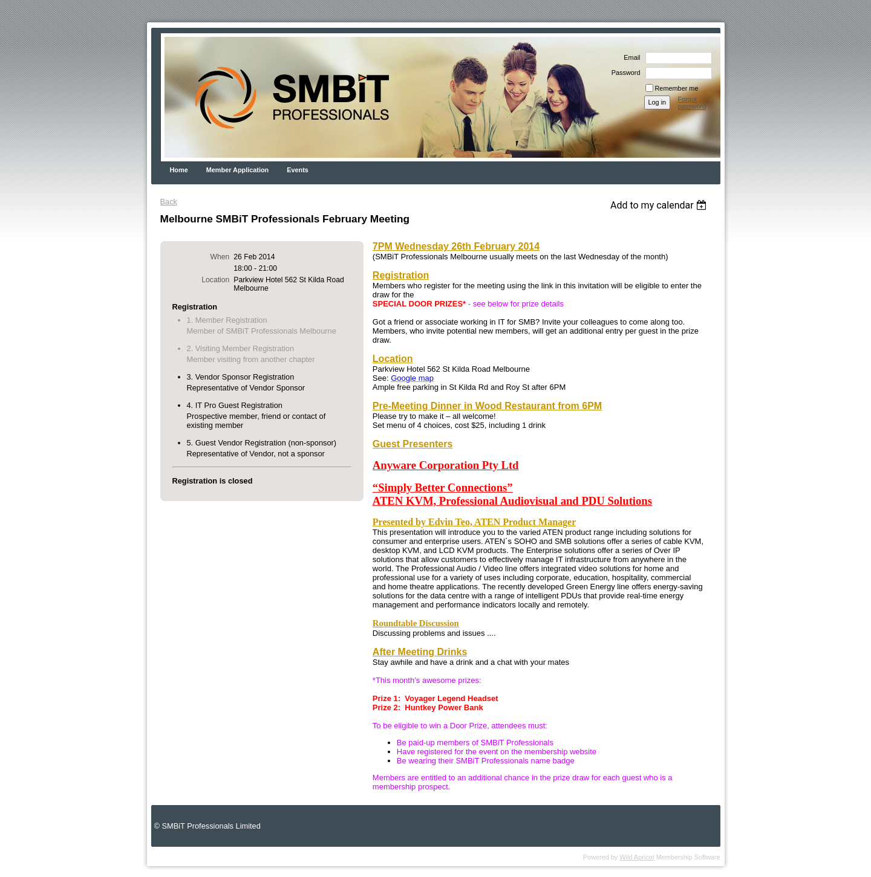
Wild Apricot (636, 857)
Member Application (237, 169)
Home (179, 169)
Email (629, 57)
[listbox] (660, 205)
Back (168, 201)
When (220, 257)
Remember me (677, 88)
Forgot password (692, 102)
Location (215, 280)
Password (624, 72)
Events (297, 169)
